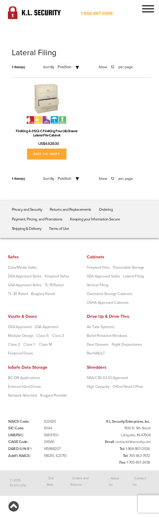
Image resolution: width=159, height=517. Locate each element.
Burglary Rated (43, 293)
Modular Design (20, 335)
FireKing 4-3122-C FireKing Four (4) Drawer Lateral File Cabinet (47, 133)
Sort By (48, 67)
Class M (45, 344)
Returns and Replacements (70, 209)
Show (103, 67)
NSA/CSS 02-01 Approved (107, 377)
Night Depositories (127, 344)
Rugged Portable (53, 395)
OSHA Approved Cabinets (108, 302)
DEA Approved (20, 326)
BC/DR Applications (24, 377)
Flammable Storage (128, 267)
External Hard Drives (24, 386)
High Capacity (98, 386)
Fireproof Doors (20, 353)
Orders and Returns (79, 481)
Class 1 (29, 344)
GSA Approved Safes (24, 285)
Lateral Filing (133, 276)
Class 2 (14, 344)
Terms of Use (59, 228)
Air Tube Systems (100, 326)
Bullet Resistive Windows (107, 335)
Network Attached (22, 395)
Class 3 (58, 335)
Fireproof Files (98, 267)
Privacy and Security (27, 209)
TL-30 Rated (18, 293)
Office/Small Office (128, 386)
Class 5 (42, 335)
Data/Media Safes (22, 267)
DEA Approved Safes (24, 276)
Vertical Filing (97, 285)
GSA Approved (46, 326)
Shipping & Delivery (27, 228)
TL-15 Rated (54, 285)
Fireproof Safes (57, 276)
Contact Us (139, 481)
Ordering (106, 209)
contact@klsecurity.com (133, 441)
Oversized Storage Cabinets (109, 293)
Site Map (50, 481)
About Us (114, 481)
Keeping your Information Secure (95, 219)
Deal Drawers (98, 344)
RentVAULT (96, 353)
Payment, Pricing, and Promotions (37, 219)
